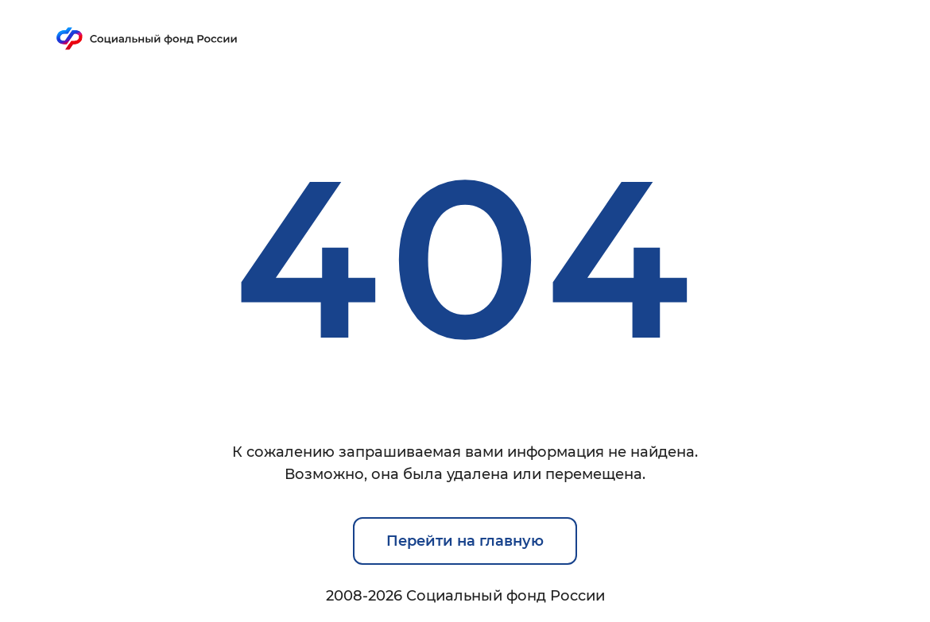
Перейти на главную (465, 541)
